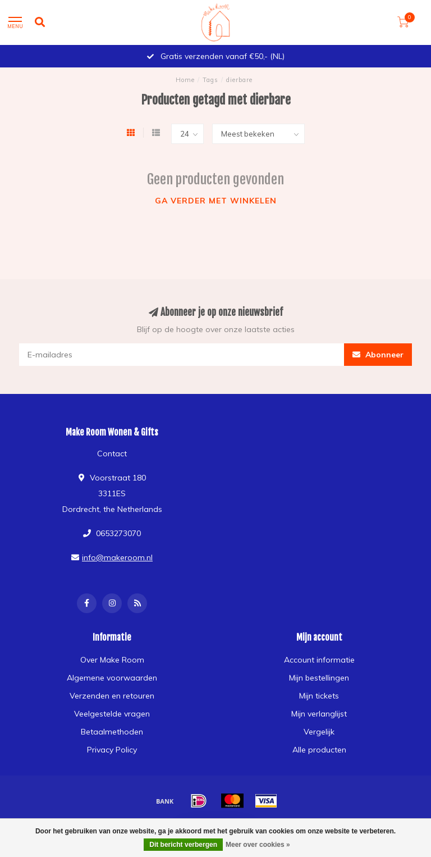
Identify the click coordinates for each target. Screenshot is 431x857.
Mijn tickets (319, 696)
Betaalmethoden (112, 732)
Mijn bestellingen (319, 678)
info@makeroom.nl (117, 557)
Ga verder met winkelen (216, 201)
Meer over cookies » (258, 845)
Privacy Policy (112, 750)
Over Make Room (112, 660)
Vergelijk (319, 732)
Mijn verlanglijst (319, 714)
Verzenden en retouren (112, 696)
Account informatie (319, 660)
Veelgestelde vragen (112, 714)
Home (185, 80)
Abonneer (378, 355)
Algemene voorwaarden (112, 678)
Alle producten (319, 750)
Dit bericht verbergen (183, 845)
